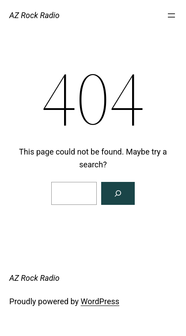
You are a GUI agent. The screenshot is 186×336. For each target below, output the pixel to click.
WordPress (100, 301)
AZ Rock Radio (34, 15)
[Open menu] (171, 15)
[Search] (118, 193)
